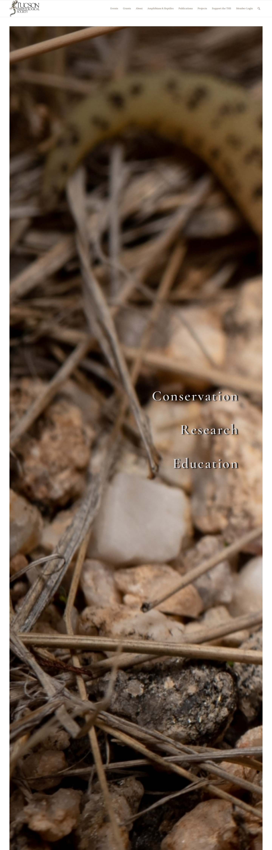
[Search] (259, 8)
